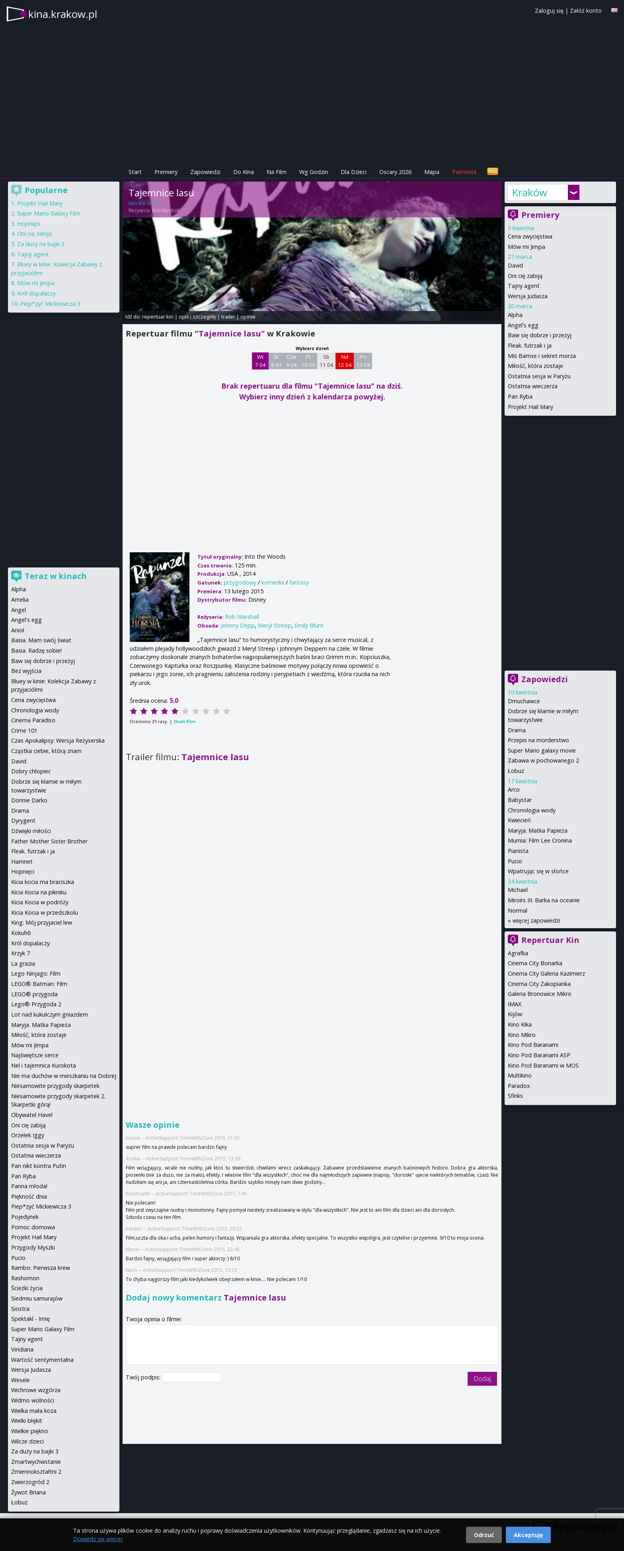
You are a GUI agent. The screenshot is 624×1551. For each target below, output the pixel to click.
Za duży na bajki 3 (40, 244)
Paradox (519, 1085)
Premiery (165, 172)
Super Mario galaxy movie (542, 750)
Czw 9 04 (291, 360)
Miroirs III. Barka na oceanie (544, 900)
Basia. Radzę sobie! (36, 650)
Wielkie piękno (29, 1431)
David (515, 265)
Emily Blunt (309, 625)
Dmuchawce (524, 701)
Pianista (518, 851)
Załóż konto (586, 10)
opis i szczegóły (197, 316)
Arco (514, 789)
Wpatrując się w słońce (538, 871)
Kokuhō (21, 933)
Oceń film (184, 721)
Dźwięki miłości (31, 831)
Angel (18, 610)
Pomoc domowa (33, 1227)
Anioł (17, 630)
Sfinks (515, 1095)
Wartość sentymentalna (42, 1359)
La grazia (23, 963)
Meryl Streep (274, 625)
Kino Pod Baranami (533, 1044)
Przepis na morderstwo (538, 740)
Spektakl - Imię (30, 1318)
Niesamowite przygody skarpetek (55, 1085)
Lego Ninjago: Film (35, 973)
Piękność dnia (29, 1196)
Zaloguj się (549, 10)
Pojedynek (25, 1216)
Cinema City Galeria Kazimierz (546, 973)
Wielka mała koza (34, 1410)
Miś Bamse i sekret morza (542, 356)
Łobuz (516, 771)
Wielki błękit (26, 1420)
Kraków (529, 192)
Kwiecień (519, 820)
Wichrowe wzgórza (35, 1390)
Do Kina (243, 172)
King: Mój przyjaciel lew (41, 922)
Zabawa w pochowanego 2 (543, 760)
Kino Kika (520, 1024)
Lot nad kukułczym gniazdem (49, 1014)
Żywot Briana (28, 1492)
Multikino (520, 1075)
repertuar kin (158, 316)
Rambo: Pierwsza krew (40, 1267)
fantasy (299, 582)
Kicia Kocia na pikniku (38, 892)
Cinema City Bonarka (535, 963)
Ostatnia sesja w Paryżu (539, 376)
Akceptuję (528, 1535)
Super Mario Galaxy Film (48, 213)
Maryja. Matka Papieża (537, 830)
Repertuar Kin (550, 940)
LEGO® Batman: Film (39, 984)
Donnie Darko (29, 800)
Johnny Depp (238, 625)
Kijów (515, 1014)
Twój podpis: (144, 1377)
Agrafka (518, 953)
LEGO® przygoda (34, 994)
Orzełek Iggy (27, 1135)
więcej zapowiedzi (536, 920)
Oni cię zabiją (525, 276)
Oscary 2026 (395, 172)
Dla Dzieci (354, 172)
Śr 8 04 (276, 360)
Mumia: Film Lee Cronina (540, 840)
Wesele (20, 1380)
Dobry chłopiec (31, 771)
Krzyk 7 (20, 953)
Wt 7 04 (260, 360)
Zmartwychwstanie (36, 1461)
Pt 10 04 (308, 360)
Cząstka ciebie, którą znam (46, 751)
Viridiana (22, 1349)
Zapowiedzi (205, 172)
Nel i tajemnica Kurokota (43, 1065)
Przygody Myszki (33, 1247)
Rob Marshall (165, 210)
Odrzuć (484, 1535)
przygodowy (240, 582)
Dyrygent (23, 820)
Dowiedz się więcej (98, 1539)
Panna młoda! (29, 1186)
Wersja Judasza (528, 296)
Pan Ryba (520, 396)
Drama (517, 730)
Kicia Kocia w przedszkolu (44, 912)
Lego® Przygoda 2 (36, 1004)
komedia (272, 582)
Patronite (464, 172)
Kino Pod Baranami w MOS (543, 1065)
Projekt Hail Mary (530, 407)
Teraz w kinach (56, 576)
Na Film (277, 172)
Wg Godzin (313, 172)
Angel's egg (523, 325)
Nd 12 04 (345, 360)
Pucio (515, 861)
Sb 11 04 (326, 360)
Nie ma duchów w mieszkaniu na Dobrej (63, 1076)
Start (135, 172)
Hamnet (22, 861)
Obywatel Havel (32, 1115)
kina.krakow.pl (62, 14)
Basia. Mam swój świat (41, 640)
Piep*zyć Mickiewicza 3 (50, 303)
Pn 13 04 (363, 360)
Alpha (515, 315)
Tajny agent (524, 285)
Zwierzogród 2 (30, 1482)
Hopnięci (28, 223)
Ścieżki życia (27, 1288)
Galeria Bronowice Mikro (539, 993)
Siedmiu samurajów (36, 1298)
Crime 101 (24, 730)
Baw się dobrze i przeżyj (539, 335)
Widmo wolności (32, 1400)
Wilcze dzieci (27, 1441)
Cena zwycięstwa (530, 236)
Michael (518, 890)
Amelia (20, 599)
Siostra (20, 1308)
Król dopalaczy (36, 293)
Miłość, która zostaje (535, 366)
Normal (517, 910)
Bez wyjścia (26, 671)
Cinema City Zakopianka (539, 984)
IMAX (514, 1004)
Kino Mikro (522, 1035)
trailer (228, 316)
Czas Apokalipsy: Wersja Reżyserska (58, 740)
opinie (247, 316)
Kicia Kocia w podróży (39, 902)
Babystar (520, 800)
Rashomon (25, 1278)
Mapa (431, 172)
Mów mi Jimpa (526, 246)
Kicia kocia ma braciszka (42, 882)
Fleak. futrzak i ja (530, 345)
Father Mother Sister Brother (49, 841)
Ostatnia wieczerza (533, 386)
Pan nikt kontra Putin (38, 1166)
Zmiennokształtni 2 (36, 1471)
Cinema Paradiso (33, 720)
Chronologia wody (532, 810)
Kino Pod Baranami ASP (539, 1055)
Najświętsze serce (34, 1055)
